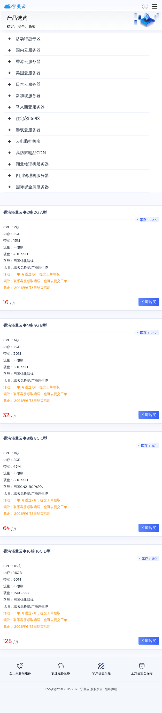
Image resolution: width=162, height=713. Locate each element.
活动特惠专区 (28, 39)
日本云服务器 (28, 84)
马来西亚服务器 (30, 107)
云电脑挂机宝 (28, 141)
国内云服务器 (28, 50)
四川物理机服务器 (32, 175)
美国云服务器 (28, 73)
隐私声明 (111, 689)
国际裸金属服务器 (32, 187)
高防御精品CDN (31, 153)
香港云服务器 (28, 61)
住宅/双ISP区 (28, 118)
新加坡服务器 (28, 96)
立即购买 (149, 302)
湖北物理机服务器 (32, 164)
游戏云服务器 (28, 130)
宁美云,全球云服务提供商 (15, 6)
